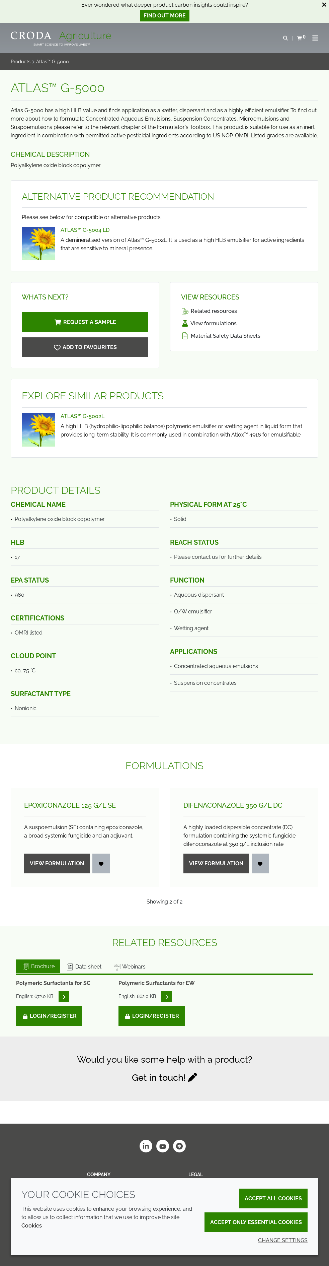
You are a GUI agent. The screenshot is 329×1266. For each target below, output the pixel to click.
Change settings (283, 1240)
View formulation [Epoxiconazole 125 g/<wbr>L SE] (57, 863)
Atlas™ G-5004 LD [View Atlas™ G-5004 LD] (85, 230)
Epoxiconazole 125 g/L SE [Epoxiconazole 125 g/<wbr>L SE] (70, 805)
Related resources (209, 311)
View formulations (209, 323)
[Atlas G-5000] (85, 347)
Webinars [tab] (129, 966)
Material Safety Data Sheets (220, 336)
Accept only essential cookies (256, 1222)
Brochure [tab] (38, 966)
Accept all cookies (273, 1198)
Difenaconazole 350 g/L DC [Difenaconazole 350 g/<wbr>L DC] (232, 805)
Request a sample (85, 322)
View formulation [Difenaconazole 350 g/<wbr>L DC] (216, 863)
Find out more (165, 15)
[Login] (101, 863)
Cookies (31, 1225)
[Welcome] (62, 36)
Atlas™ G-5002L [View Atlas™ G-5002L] (82, 416)
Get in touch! (159, 1077)
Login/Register (49, 1016)
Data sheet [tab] (83, 966)
